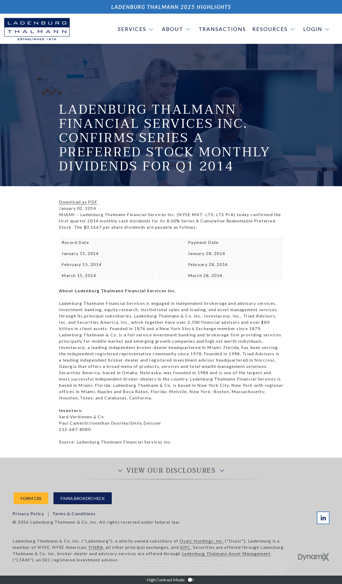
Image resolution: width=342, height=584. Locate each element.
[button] (137, 29)
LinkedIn (323, 518)
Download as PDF (78, 201)
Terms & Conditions (73, 513)
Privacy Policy (28, 513)
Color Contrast (191, 579)
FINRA (96, 547)
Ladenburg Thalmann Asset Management (226, 553)
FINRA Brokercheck (82, 498)
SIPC (185, 547)
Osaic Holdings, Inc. (202, 540)
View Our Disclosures (171, 471)
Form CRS (30, 498)
